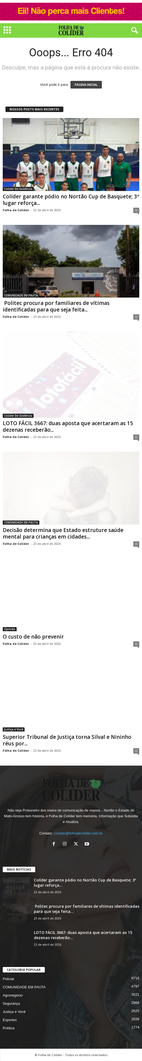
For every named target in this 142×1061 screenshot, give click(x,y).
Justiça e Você (13, 729)
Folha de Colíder (16, 210)
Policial (8, 979)
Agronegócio (13, 995)
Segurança (11, 1003)
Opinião (9, 629)
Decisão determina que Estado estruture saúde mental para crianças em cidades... (63, 533)
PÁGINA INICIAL (86, 84)
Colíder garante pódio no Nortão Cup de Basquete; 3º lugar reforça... (71, 200)
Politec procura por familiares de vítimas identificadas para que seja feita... (56, 306)
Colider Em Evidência (18, 189)
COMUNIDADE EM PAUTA (21, 295)
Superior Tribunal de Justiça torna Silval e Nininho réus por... (67, 740)
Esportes (10, 1020)
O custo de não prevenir (33, 636)
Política (8, 1028)
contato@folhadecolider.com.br (78, 833)
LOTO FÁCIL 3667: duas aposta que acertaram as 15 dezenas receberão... (68, 426)
